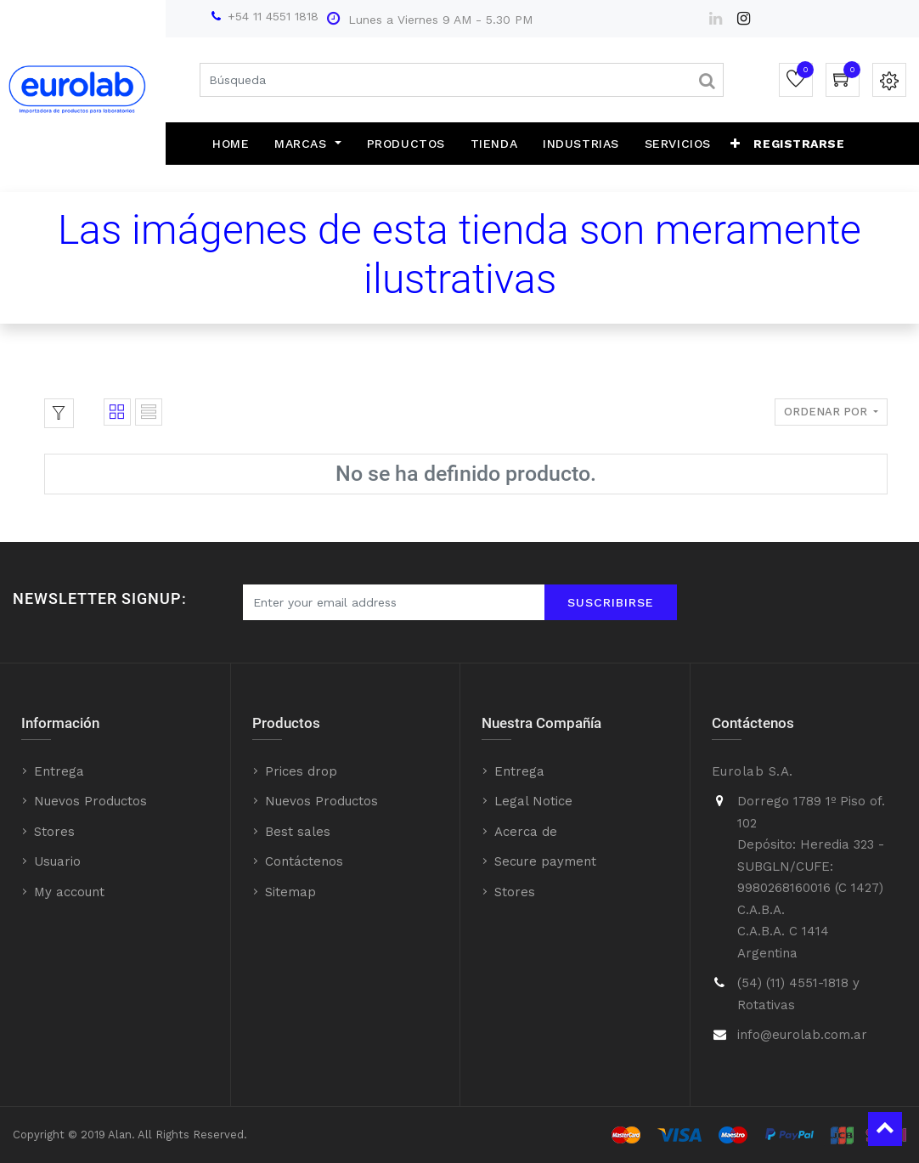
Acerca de (525, 831)
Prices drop (301, 771)
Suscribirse (610, 602)
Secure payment (545, 861)
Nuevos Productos (90, 801)
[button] (735, 143)
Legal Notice (533, 801)
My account (69, 892)
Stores (54, 831)
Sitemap (290, 892)
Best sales (297, 831)
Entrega (59, 771)
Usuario (57, 861)
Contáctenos (304, 861)
